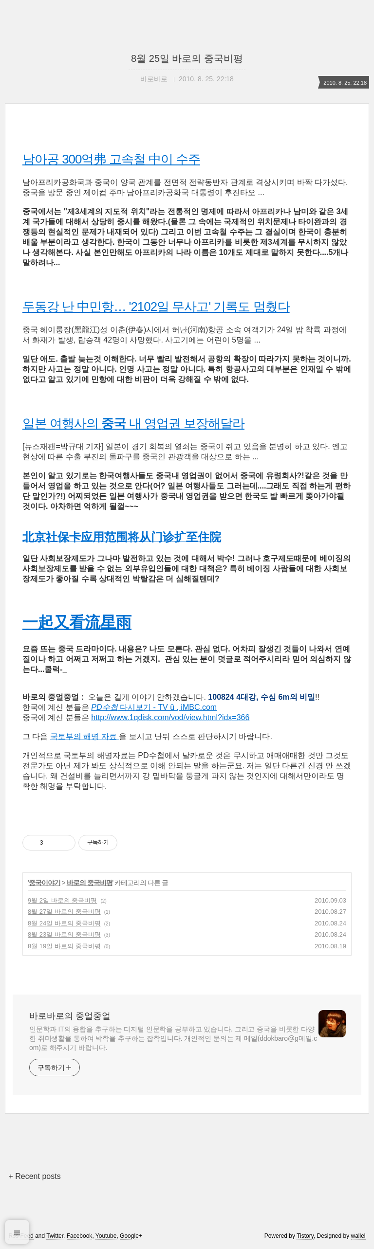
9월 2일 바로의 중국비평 (62, 900)
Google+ (131, 1235)
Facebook (80, 1235)
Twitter (54, 1235)
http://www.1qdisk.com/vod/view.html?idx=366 (170, 717)
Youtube (106, 1235)
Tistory (305, 1235)
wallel (358, 1235)
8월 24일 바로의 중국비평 (64, 923)
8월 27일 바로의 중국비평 (64, 911)
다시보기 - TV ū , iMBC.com (154, 707)
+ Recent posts (34, 1176)
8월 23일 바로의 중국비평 (64, 934)
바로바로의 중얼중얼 (70, 1016)
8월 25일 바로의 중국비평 (187, 58)
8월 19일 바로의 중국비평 (64, 946)
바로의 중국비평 (89, 883)
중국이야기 (44, 883)
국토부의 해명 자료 (84, 736)
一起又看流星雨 (76, 622)
